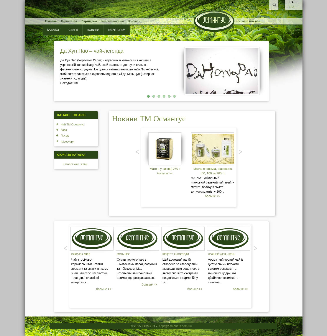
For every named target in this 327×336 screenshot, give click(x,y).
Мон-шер (123, 254)
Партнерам (89, 21)
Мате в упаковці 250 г (165, 168)
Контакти (134, 21)
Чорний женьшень (221, 254)
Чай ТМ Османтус (72, 124)
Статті (73, 29)
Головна (51, 21)
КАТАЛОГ (53, 29)
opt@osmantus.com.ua (176, 326)
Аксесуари (67, 141)
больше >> (165, 173)
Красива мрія (80, 254)
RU (291, 6)
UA (291, 2)
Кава (64, 129)
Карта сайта (69, 21)
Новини (93, 29)
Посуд (65, 135)
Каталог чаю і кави (75, 164)
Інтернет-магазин (112, 21)
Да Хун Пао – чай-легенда (91, 51)
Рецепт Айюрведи (176, 254)
